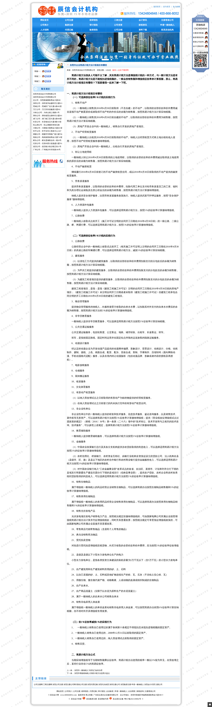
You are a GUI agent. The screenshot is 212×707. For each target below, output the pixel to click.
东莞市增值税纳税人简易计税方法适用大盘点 (92, 673)
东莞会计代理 (149, 684)
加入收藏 (176, 7)
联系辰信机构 (167, 30)
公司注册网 (38, 684)
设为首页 (166, 7)
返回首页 (156, 7)
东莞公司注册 (57, 684)
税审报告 (94, 20)
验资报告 (94, 30)
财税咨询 (140, 691)
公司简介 (44, 25)
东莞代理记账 (92, 684)
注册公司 (158, 684)
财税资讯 (143, 25)
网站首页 (44, 20)
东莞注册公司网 (69, 684)
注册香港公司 (167, 20)
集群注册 (69, 25)
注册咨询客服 (198, 33)
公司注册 (69, 20)
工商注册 (118, 20)
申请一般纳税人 (167, 25)
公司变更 (118, 25)
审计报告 (94, 25)
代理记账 (69, 30)
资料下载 (143, 30)
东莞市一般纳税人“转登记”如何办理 (88, 670)
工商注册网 (47, 684)
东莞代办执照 (103, 684)
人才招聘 (44, 30)
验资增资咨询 (198, 37)
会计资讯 (143, 20)
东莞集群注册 (125, 684)
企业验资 (109, 691)
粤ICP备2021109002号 (132, 699)
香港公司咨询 (198, 42)
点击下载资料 (123, 70)
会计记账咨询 (198, 46)
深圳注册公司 (114, 684)
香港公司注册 (81, 684)
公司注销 (118, 30)
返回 (114, 70)
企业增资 (131, 691)
